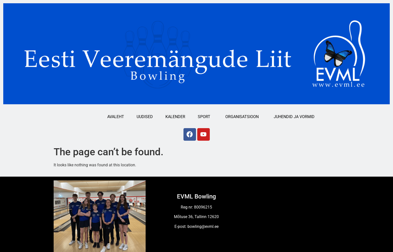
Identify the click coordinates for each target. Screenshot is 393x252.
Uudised (145, 116)
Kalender (175, 116)
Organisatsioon (243, 116)
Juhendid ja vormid (295, 116)
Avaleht (115, 116)
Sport (205, 116)
